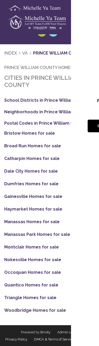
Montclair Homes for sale (31, 247)
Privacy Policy (16, 339)
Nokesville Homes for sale (32, 260)
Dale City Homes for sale (31, 171)
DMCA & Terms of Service (54, 339)
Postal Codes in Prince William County (45, 123)
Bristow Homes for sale (29, 133)
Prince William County (60, 53)
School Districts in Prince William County (47, 100)
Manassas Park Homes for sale (37, 234)
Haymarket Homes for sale (33, 209)
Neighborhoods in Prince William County (47, 111)
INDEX (10, 53)
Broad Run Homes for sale (32, 146)
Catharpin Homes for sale (32, 159)
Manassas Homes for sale (32, 222)
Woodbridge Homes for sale (35, 310)
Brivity (45, 332)
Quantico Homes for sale (31, 285)
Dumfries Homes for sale (31, 184)
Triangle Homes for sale (30, 298)
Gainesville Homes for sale (33, 196)
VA (25, 53)
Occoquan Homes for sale (32, 272)
